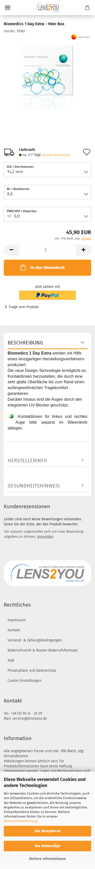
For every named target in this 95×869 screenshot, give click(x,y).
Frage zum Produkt (24, 307)
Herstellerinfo (27, 460)
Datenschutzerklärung (20, 821)
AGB (11, 660)
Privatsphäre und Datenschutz (32, 670)
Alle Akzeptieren (47, 831)
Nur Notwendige (48, 846)
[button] (11, 250)
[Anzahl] (47, 250)
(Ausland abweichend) (56, 155)
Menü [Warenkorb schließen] (7, 7)
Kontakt (14, 630)
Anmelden (45, 536)
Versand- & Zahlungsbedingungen (35, 640)
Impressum (17, 620)
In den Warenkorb (42, 267)
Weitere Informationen (47, 859)
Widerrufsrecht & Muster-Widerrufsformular (43, 650)
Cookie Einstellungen (24, 680)
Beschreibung (25, 343)
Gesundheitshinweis (34, 486)
